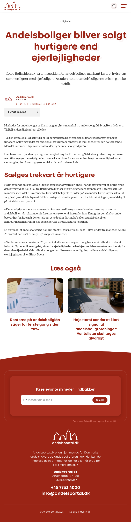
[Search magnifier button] (114, 6)
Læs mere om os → (65, 465)
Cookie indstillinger (80, 512)
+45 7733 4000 (65, 488)
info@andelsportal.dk (65, 494)
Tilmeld (100, 400)
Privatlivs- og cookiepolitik (100, 421)
